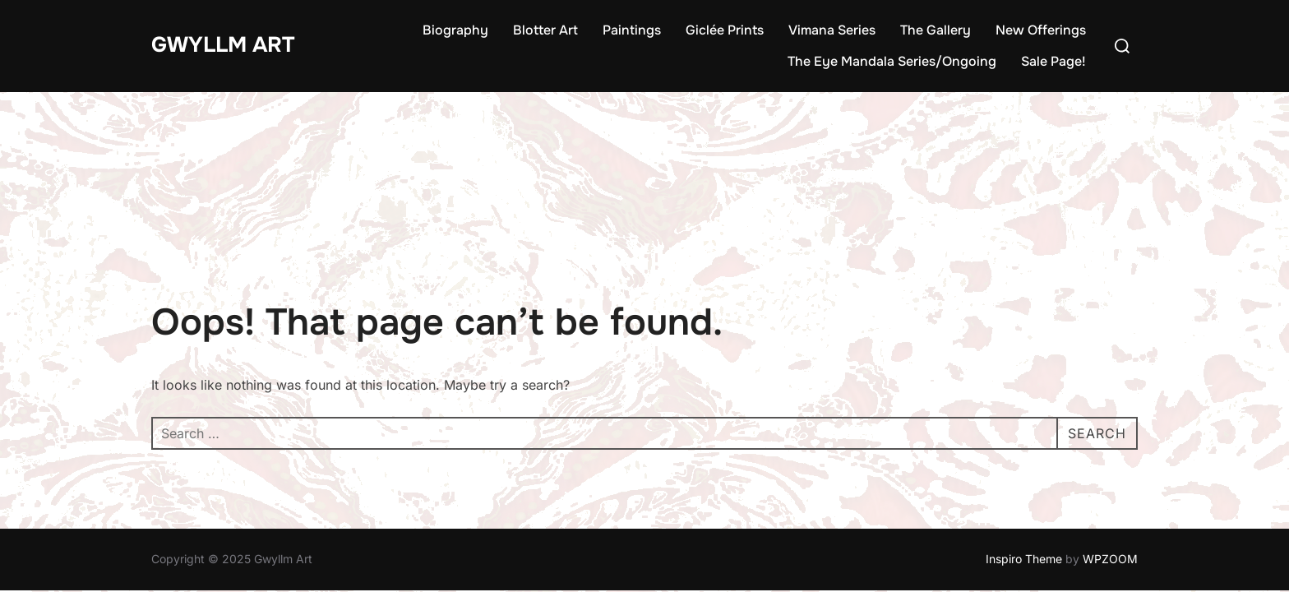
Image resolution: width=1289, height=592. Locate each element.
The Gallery (935, 30)
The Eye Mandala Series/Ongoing (892, 61)
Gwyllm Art (222, 44)
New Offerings (1041, 30)
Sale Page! (1053, 61)
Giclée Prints (725, 30)
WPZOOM (1110, 467)
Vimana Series (832, 30)
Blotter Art (545, 30)
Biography (455, 30)
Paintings (632, 30)
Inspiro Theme (1024, 467)
